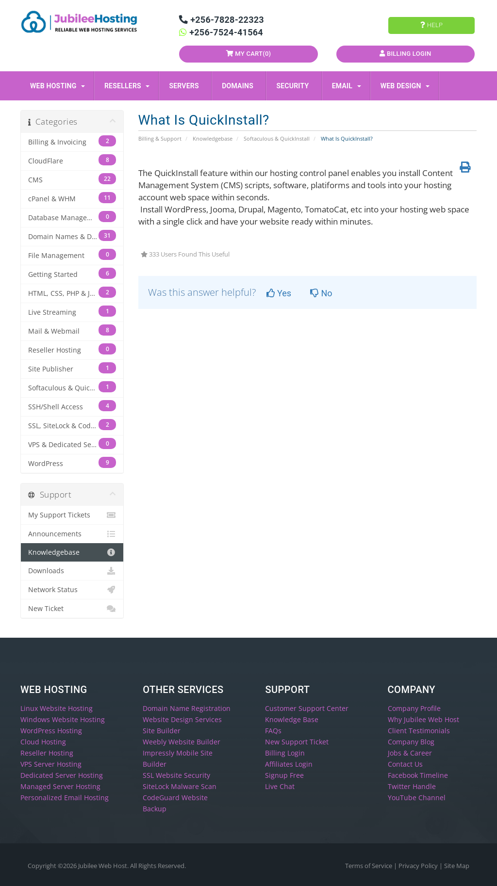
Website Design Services (182, 719)
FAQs (273, 730)
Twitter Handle (412, 786)
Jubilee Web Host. (103, 865)
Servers (185, 86)
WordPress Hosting (51, 730)
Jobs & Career (410, 752)
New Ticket (72, 608)
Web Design (405, 86)
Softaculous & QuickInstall (277, 138)
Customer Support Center (306, 708)
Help (431, 25)
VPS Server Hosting (51, 764)
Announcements (72, 534)
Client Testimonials (419, 730)
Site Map (456, 865)
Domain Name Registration (187, 708)
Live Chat (280, 786)
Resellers (126, 86)
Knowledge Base (291, 719)
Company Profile (414, 708)
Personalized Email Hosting (64, 797)
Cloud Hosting (43, 741)
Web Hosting (57, 86)
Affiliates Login (289, 764)
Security (294, 86)
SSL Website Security (176, 775)
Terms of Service (369, 865)
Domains (239, 86)
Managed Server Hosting (60, 786)
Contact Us (405, 764)
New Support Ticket (297, 741)
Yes (279, 293)
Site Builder (162, 730)
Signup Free (284, 775)
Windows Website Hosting (62, 719)
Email (346, 86)
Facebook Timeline (418, 775)
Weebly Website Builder (181, 741)
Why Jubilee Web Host (423, 719)
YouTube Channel (417, 797)
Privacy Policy (418, 865)
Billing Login (405, 53)
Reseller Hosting (46, 752)
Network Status (72, 590)
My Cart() (248, 53)
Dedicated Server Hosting (61, 775)
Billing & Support (160, 138)
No (321, 293)
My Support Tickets (72, 515)
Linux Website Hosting (56, 708)
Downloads (72, 571)
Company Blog (411, 741)
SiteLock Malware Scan (179, 786)
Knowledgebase (212, 138)
